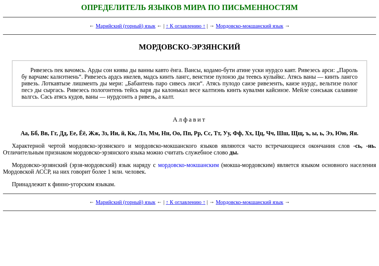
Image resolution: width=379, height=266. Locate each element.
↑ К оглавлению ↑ (185, 26)
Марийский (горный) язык (125, 26)
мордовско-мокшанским (188, 165)
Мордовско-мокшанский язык (249, 26)
